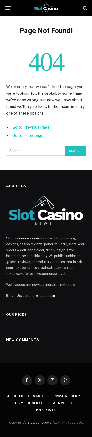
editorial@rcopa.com (39, 296)
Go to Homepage (27, 135)
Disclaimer (46, 410)
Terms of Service (30, 403)
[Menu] (8, 7)
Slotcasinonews (39, 422)
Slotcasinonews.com (22, 238)
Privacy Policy (67, 396)
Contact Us (38, 396)
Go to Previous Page (31, 127)
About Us (15, 396)
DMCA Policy (61, 403)
